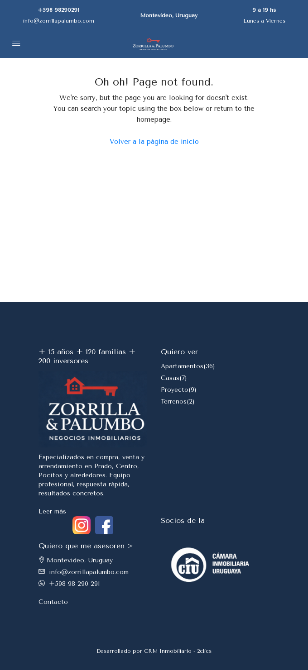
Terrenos (174, 401)
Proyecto (174, 390)
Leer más (52, 511)
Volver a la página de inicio (154, 142)
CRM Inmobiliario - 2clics (178, 651)
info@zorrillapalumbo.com (58, 21)
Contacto (53, 602)
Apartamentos (182, 366)
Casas (170, 378)
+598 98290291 (58, 10)
